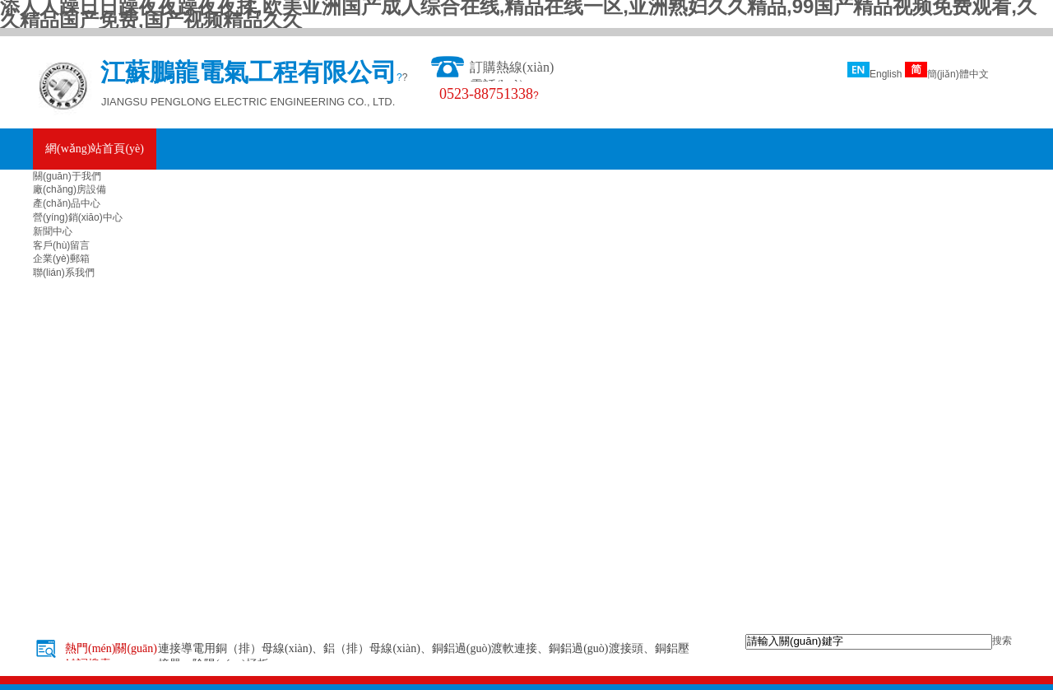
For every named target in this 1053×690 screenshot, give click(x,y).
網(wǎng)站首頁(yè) (94, 148)
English (874, 74)
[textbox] (868, 642)
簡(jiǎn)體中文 (947, 74)
